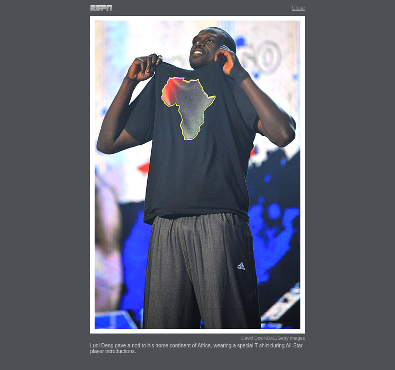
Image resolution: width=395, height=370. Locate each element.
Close (298, 8)
